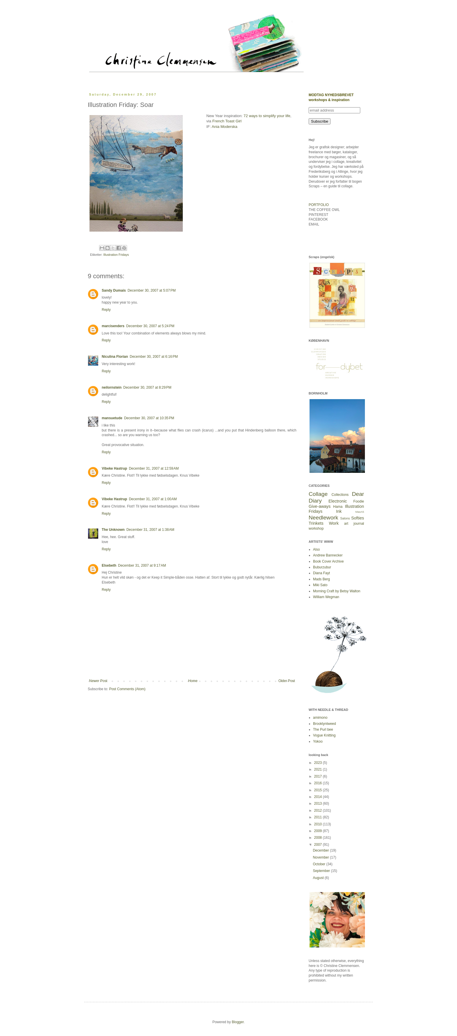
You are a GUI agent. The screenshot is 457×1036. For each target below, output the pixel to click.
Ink (339, 511)
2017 (318, 776)
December (321, 850)
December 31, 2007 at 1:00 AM (153, 499)
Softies (357, 518)
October (319, 864)
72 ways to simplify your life (267, 116)
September (322, 871)
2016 (318, 783)
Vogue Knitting (324, 735)
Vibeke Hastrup (114, 468)
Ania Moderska (224, 126)
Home (193, 681)
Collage (318, 494)
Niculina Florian (115, 357)
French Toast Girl (227, 121)
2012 (318, 810)
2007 (318, 845)
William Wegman (326, 597)
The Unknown (113, 530)
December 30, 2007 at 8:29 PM (147, 387)
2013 (318, 803)
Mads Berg (321, 579)
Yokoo (318, 741)
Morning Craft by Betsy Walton (336, 591)
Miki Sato (320, 585)
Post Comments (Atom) (127, 689)
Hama (337, 507)
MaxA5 (359, 511)
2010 (318, 824)
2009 (318, 831)
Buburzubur (322, 567)
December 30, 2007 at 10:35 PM (149, 418)
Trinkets (316, 523)
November (321, 857)
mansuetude (112, 418)
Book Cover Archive (328, 561)
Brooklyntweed (324, 724)
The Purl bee (323, 729)
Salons (345, 518)
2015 (318, 790)
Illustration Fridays (116, 254)
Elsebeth (109, 565)
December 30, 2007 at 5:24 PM (150, 326)
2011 (318, 817)
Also (316, 549)
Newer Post (98, 681)
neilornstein (112, 387)
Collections (340, 495)
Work (334, 523)
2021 (318, 769)
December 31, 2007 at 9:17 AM (142, 565)
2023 (318, 763)
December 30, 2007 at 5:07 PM (152, 290)
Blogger (238, 1022)
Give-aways (320, 506)
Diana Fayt (321, 573)
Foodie (358, 501)
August (319, 878)
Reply (106, 310)
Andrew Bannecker (327, 555)
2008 (318, 838)
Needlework (323, 518)
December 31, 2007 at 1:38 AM (150, 530)
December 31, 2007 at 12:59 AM (154, 468)
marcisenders (113, 326)
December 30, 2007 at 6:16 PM (154, 357)
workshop (316, 528)
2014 (318, 797)
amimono (320, 718)
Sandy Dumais (114, 290)
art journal (354, 523)
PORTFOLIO (319, 205)
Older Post (286, 681)
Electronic (337, 501)
